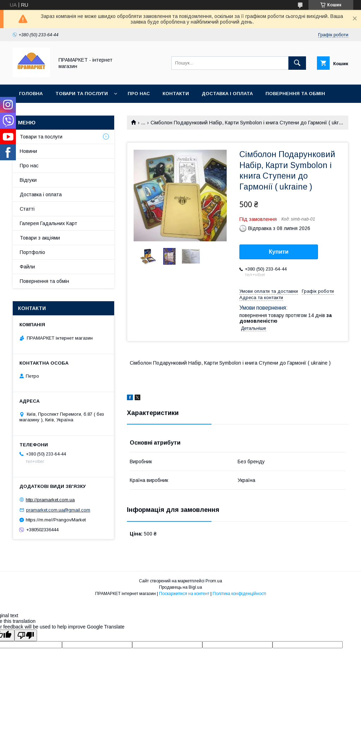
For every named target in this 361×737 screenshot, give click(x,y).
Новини (28, 151)
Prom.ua (214, 580)
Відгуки (28, 180)
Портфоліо (32, 252)
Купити (279, 252)
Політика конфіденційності (239, 593)
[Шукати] (297, 63)
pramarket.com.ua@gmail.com (58, 510)
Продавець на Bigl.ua (180, 587)
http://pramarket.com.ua (50, 499)
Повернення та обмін (295, 93)
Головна (31, 93)
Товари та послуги (81, 93)
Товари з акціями (40, 238)
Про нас (139, 93)
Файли (27, 267)
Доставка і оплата (227, 93)
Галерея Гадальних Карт (48, 223)
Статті (27, 209)
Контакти (176, 93)
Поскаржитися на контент (184, 593)
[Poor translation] (25, 635)
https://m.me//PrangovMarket (56, 519)
